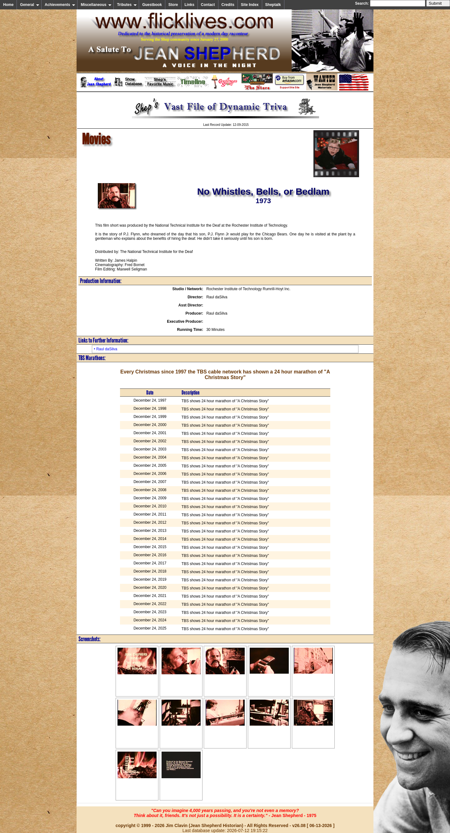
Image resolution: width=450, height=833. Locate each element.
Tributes (127, 5)
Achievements (60, 5)
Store (173, 5)
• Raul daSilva (105, 349)
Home (8, 5)
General (29, 5)
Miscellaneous (96, 5)
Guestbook (152, 5)
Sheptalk (273, 5)
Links (189, 5)
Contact (208, 5)
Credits (228, 5)
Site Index (250, 5)
